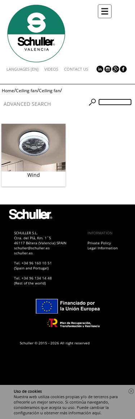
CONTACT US (76, 69)
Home (8, 91)
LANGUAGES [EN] (22, 69)
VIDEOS (51, 69)
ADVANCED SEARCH (27, 103)
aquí (96, 412)
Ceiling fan (26, 91)
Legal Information (102, 247)
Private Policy (99, 242)
